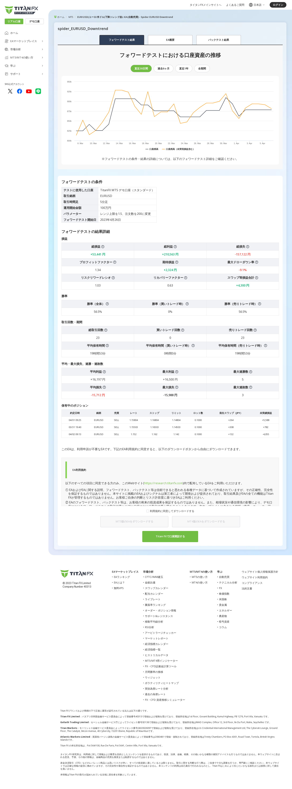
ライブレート (153, 599)
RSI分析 (149, 627)
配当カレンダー (154, 593)
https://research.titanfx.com (163, 483)
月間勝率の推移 (154, 672)
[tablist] (170, 40)
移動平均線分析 (154, 621)
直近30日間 (141, 68)
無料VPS (119, 588)
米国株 (223, 599)
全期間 (202, 68)
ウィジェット (153, 677)
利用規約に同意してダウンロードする (172, 511)
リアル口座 (13, 21)
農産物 (223, 616)
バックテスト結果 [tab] (218, 40)
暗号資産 (224, 621)
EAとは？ (119, 582)
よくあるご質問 (235, 5)
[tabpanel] (170, 295)
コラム (223, 627)
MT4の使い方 (200, 582)
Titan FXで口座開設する (170, 536)
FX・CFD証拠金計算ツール (161, 666)
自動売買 (224, 577)
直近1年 (183, 68)
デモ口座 (34, 21)
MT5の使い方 (200, 577)
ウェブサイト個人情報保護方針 (260, 571)
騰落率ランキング (155, 605)
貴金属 (223, 605)
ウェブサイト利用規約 (255, 577)
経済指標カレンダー (156, 644)
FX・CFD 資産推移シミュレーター (165, 699)
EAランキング (122, 577)
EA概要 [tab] (170, 40)
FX (220, 588)
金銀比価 (150, 582)
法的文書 (247, 588)
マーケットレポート (156, 638)
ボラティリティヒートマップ (162, 683)
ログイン (278, 5)
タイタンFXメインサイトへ (205, 5)
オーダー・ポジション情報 (160, 610)
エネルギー (225, 610)
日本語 (257, 5)
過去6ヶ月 (163, 68)
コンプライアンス (252, 583)
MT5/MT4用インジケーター (161, 660)
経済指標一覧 (153, 649)
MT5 (71, 17)
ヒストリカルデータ (156, 655)
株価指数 (224, 593)
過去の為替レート (155, 694)
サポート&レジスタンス (159, 616)
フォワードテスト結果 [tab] (122, 40)
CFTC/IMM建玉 (154, 577)
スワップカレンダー (156, 588)
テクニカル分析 (228, 582)
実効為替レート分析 (156, 688)
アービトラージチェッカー (160, 632)
